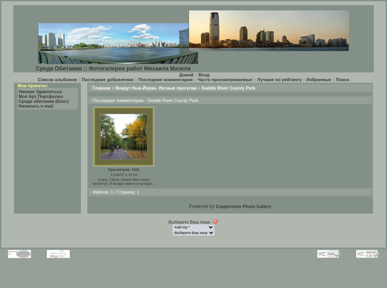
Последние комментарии (165, 79)
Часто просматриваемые (225, 79)
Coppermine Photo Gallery (243, 206)
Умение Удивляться (40, 91)
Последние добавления (107, 79)
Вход (204, 74)
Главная (102, 88)
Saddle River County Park (229, 88)
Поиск (342, 79)
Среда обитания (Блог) (44, 101)
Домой (186, 74)
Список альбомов (57, 79)
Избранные (318, 79)
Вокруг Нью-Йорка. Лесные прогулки (155, 88)
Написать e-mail (36, 106)
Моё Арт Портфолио (41, 96)
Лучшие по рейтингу (279, 79)
